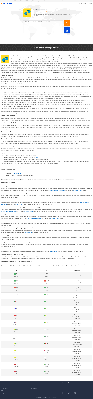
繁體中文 (26, 1)
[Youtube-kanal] (75, 393)
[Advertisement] (46, 37)
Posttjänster (82, 3)
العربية (9, 1)
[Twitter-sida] (69, 393)
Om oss (2, 386)
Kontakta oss (34, 388)
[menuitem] (4, 1)
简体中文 (20, 1)
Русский (49, 1)
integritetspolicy (4, 388)
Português (38, 1)
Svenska (4, 1)
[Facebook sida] (63, 393)
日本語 (43, 1)
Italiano (66, 1)
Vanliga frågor (34, 386)
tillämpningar (4, 393)
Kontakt (89, 3)
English (14, 1)
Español (32, 1)
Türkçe (72, 1)
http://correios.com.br (40, 12)
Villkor (2, 390)
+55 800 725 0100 (52, 12)
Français (55, 1)
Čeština (77, 1)
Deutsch (61, 1)
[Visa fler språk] (91, 1)
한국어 (82, 1)
